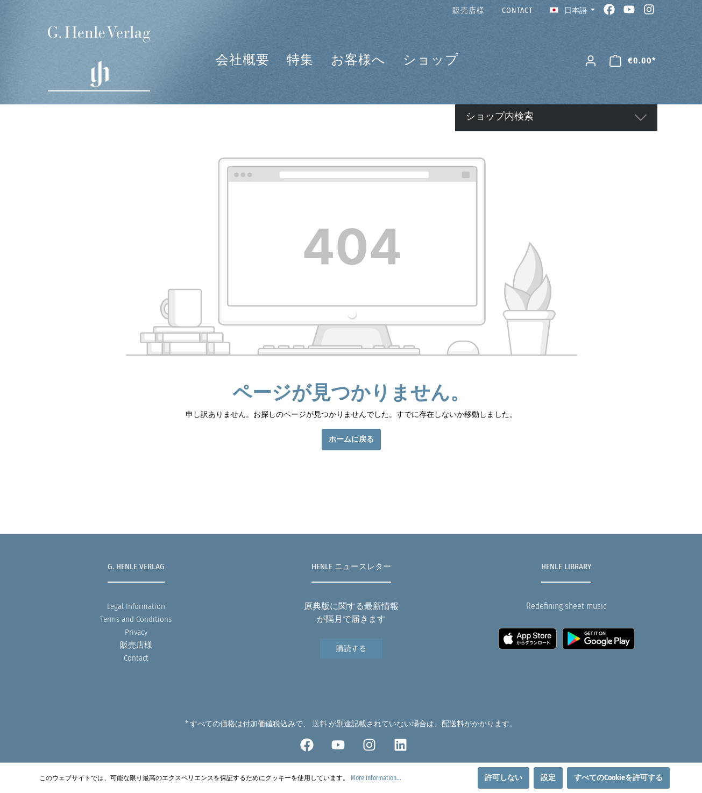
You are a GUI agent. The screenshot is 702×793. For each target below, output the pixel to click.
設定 (548, 777)
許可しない (503, 777)
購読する (351, 648)
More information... (376, 778)
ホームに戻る (351, 439)
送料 (319, 723)
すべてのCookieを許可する (618, 777)
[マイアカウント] (590, 61)
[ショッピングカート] (633, 61)
